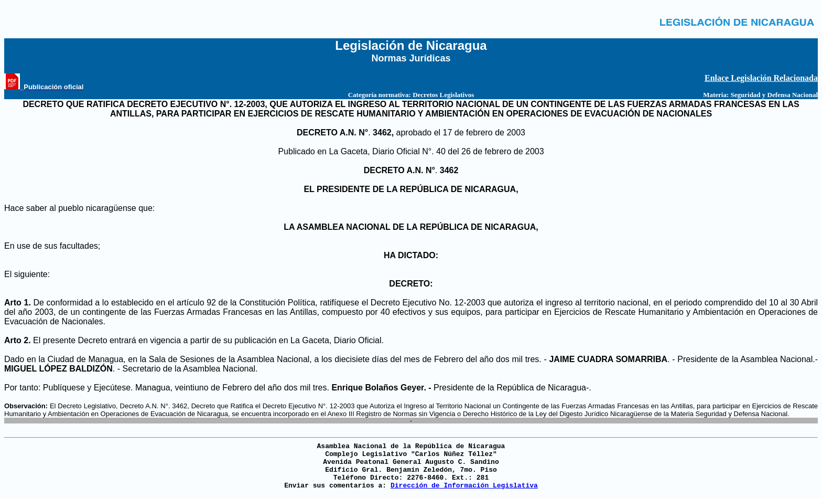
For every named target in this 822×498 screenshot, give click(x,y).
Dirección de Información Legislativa (464, 486)
